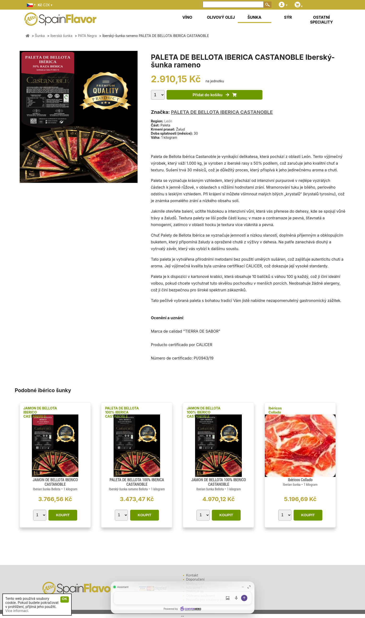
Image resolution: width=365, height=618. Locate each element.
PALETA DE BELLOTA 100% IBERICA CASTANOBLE (122, 412)
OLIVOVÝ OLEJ (221, 17)
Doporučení (195, 579)
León (168, 121)
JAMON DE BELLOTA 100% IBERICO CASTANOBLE (203, 412)
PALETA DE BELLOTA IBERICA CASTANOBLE (222, 112)
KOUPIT (63, 515)
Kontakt (192, 575)
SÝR (288, 17)
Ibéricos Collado (275, 410)
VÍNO (187, 17)
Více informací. (17, 611)
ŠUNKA (254, 17)
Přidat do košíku (215, 95)
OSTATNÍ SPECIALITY (321, 19)
